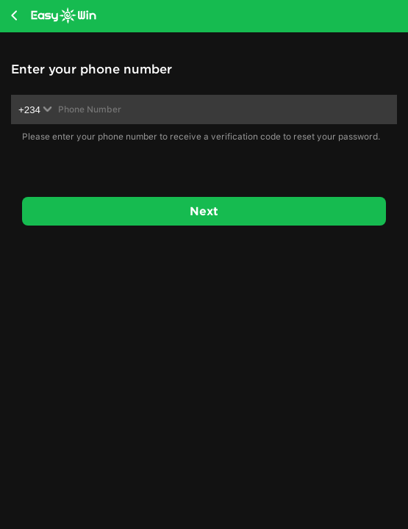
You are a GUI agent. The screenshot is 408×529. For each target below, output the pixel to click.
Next (204, 210)
